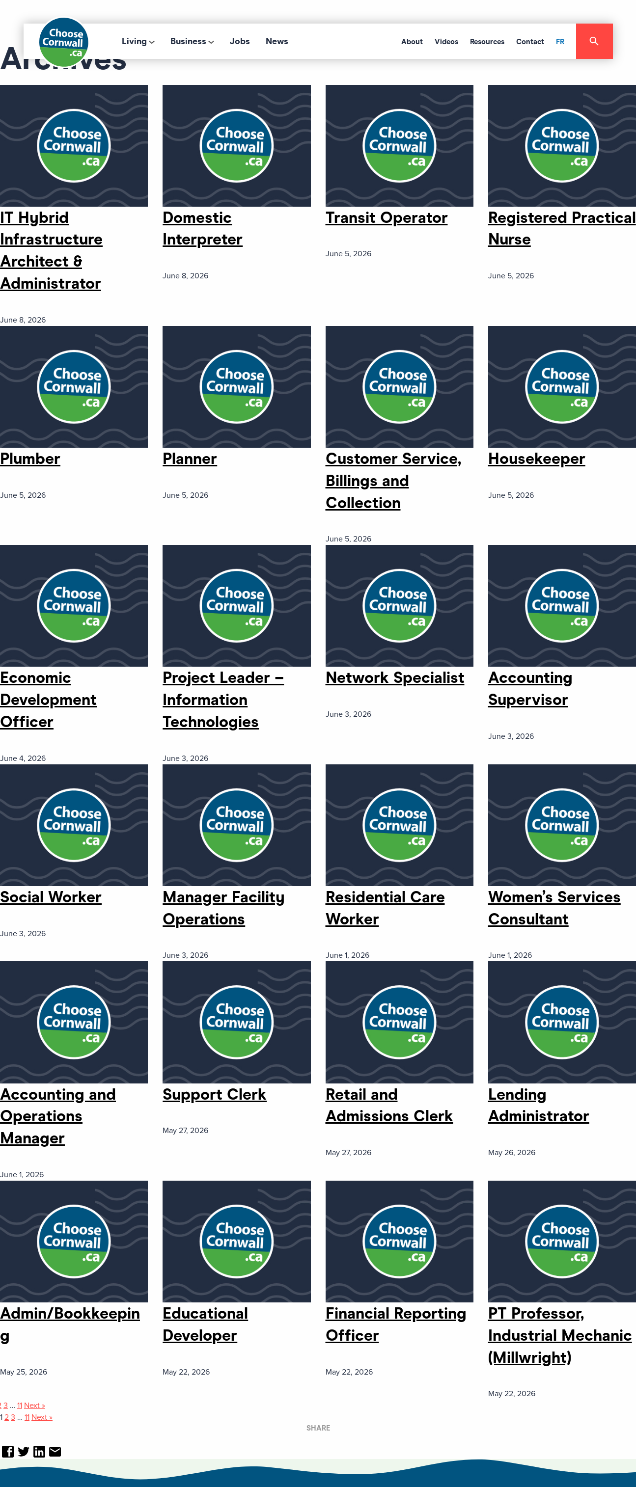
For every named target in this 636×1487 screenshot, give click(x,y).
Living (134, 41)
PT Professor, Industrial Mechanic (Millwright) (560, 1335)
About (412, 41)
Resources (487, 41)
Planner (190, 458)
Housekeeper (536, 458)
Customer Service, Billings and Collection (393, 481)
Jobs (240, 41)
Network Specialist (395, 677)
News (277, 41)
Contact (530, 41)
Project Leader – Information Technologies (223, 699)
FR (560, 41)
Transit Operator (387, 217)
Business (188, 41)
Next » (34, 1405)
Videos (446, 41)
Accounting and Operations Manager (58, 1116)
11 (19, 1405)
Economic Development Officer (48, 699)
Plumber (30, 458)
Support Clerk (215, 1094)
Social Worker (51, 897)
